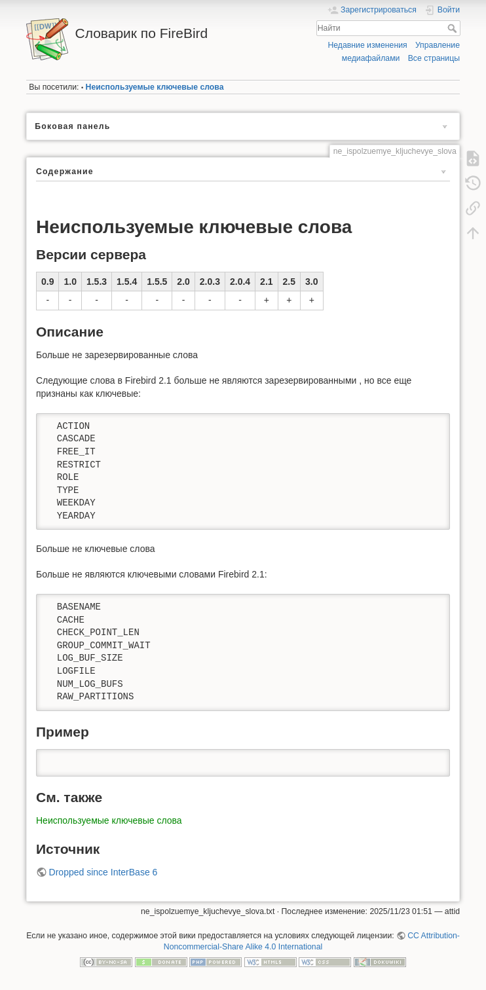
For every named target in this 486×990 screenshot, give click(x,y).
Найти (453, 28)
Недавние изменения (367, 45)
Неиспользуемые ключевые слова (155, 87)
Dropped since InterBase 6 (103, 872)
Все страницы (434, 58)
